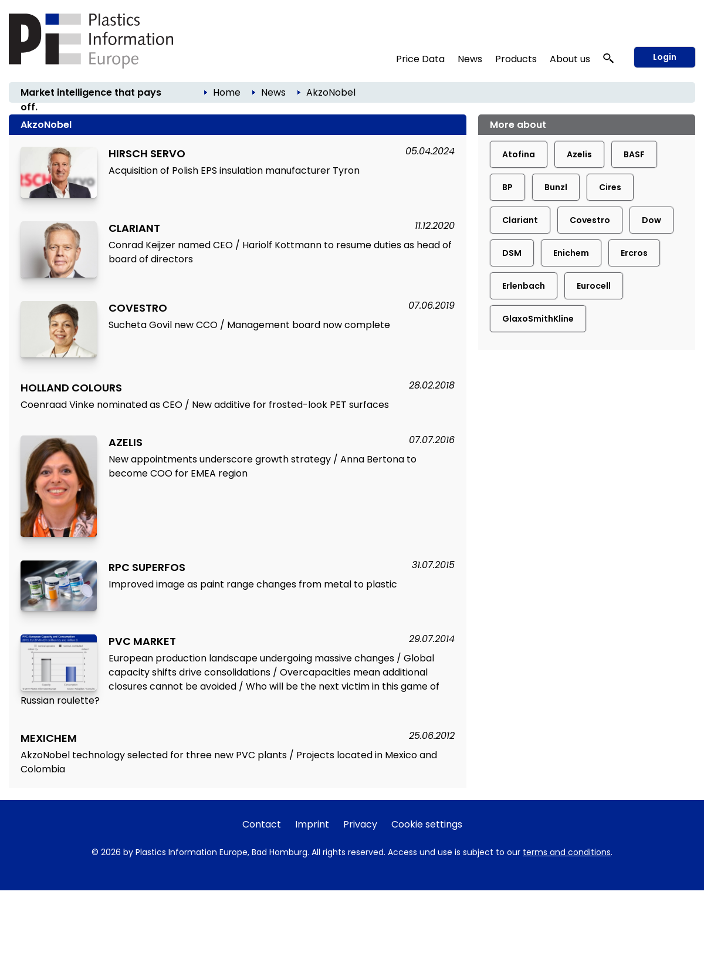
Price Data (420, 59)
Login (664, 57)
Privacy (360, 824)
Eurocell (594, 286)
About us (570, 59)
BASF (634, 154)
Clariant (520, 220)
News (470, 59)
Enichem (571, 253)
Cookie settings (426, 824)
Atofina (518, 154)
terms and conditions (567, 852)
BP (507, 187)
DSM (512, 253)
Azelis (579, 154)
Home (227, 92)
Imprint (312, 824)
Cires (610, 187)
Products (516, 59)
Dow (651, 220)
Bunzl (555, 187)
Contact (261, 824)
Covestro (590, 220)
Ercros (634, 253)
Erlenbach (523, 286)
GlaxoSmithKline (538, 319)
